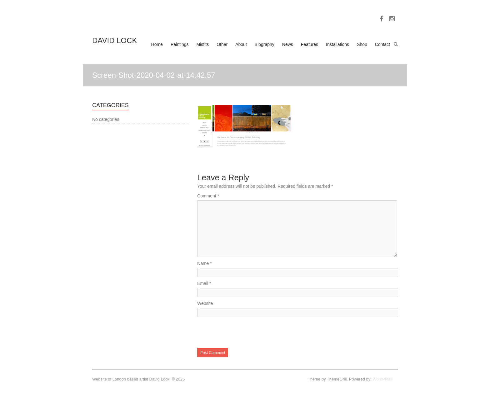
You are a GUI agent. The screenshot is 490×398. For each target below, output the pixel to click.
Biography (264, 44)
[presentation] (244, 332)
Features (309, 44)
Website (205, 303)
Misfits (203, 44)
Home (157, 44)
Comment (208, 195)
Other (222, 44)
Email (204, 283)
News (287, 44)
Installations (337, 44)
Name (204, 263)
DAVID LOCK (114, 40)
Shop (362, 44)
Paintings (180, 44)
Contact (382, 44)
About (241, 44)
